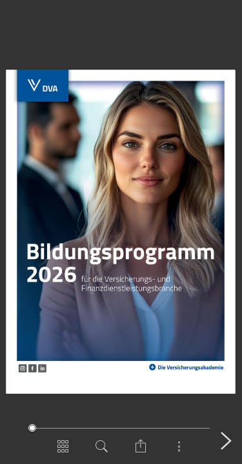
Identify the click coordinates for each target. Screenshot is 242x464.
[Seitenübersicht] (63, 451)
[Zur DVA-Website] (43, 85)
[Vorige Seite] (16, 441)
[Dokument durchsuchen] (102, 451)
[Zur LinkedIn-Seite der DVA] (42, 367)
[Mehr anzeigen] (179, 451)
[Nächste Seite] (226, 441)
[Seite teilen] (140, 451)
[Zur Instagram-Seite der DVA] (22, 368)
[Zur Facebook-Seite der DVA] (32, 368)
